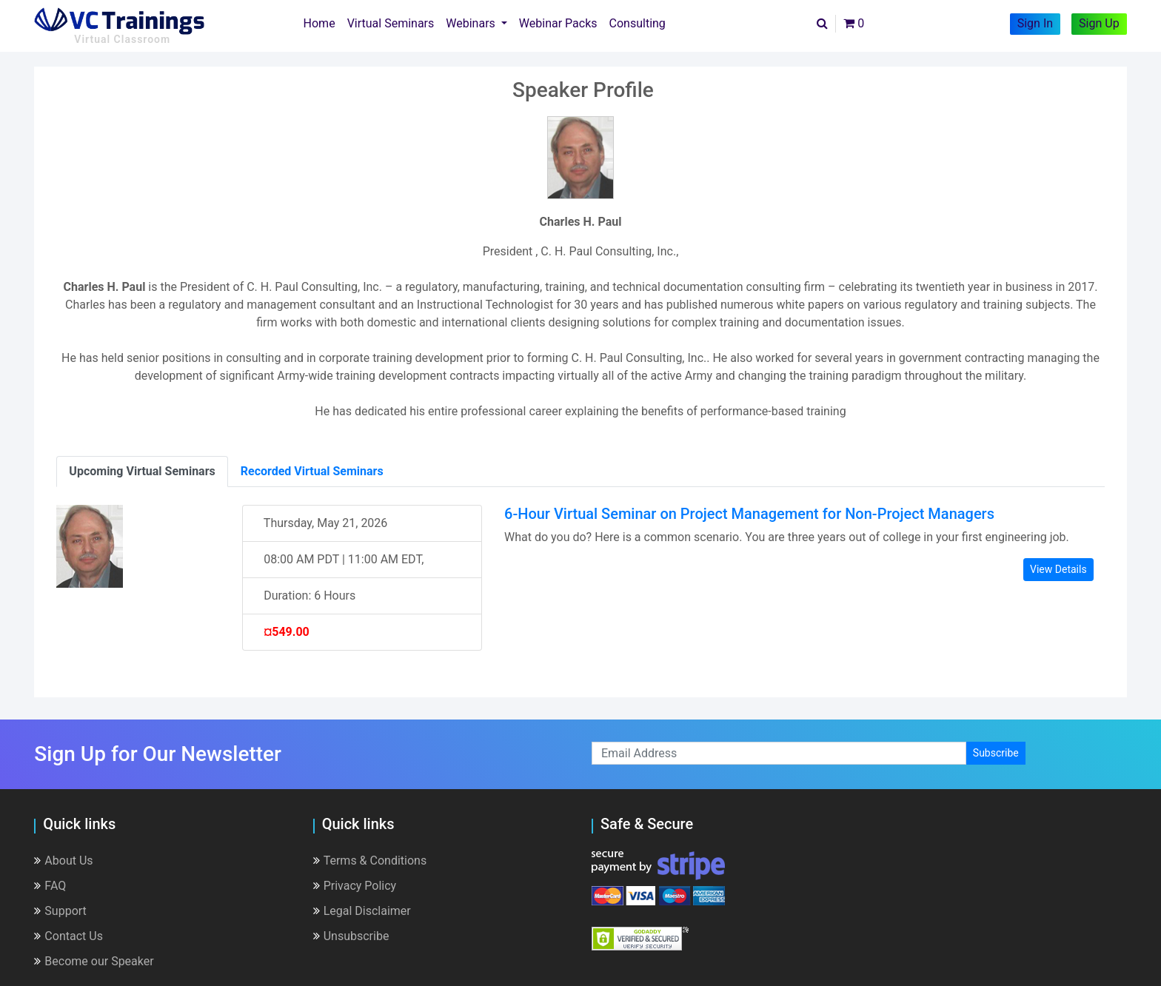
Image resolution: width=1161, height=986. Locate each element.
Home (322, 22)
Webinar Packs (558, 23)
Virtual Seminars (391, 23)
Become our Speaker (93, 961)
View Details (1058, 569)
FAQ (50, 886)
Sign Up (1099, 23)
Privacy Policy (355, 886)
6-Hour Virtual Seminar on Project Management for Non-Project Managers (749, 514)
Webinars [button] (472, 23)
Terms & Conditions (370, 860)
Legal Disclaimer (362, 911)
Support (60, 911)
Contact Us (68, 936)
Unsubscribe (351, 936)
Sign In (1035, 23)
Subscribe (996, 753)
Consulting (637, 23)
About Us (63, 860)
